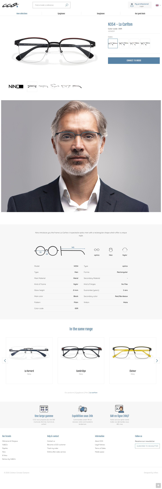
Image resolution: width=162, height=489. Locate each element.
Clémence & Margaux (10, 441)
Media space (99, 452)
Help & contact (53, 436)
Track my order (52, 448)
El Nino (4, 455)
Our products (69, 393)
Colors (110, 37)
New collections (22, 13)
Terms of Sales (100, 448)
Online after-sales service (56, 452)
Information (99, 436)
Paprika (5, 448)
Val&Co (5, 445)
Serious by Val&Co (9, 459)
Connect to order (134, 60)
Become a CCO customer (56, 445)
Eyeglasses (79, 393)
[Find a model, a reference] (50, 5)
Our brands (6, 436)
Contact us (51, 441)
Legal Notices (100, 445)
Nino (4, 452)
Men (86, 393)
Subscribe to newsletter (147, 446)
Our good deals (140, 13)
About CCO (99, 441)
